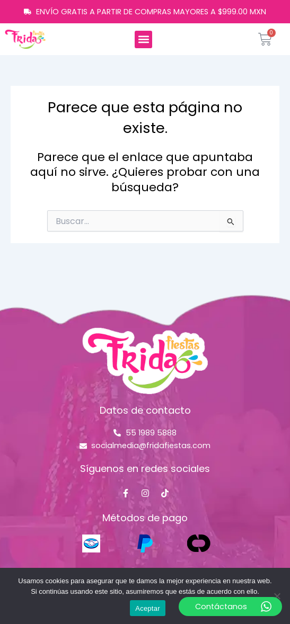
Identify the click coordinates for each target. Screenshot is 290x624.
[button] (143, 39)
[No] (276, 596)
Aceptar (147, 608)
